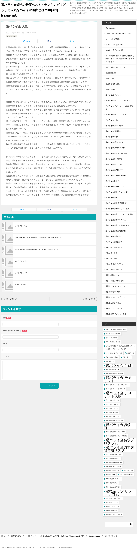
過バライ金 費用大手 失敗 (115, 148)
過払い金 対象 (111, 253)
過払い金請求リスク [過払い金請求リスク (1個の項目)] (112, 483)
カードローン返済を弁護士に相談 (118, 33)
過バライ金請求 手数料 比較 (116, 203)
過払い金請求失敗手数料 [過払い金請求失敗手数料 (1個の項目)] (113, 487)
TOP (44, 536)
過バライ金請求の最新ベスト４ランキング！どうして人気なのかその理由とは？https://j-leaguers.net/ (32, 9)
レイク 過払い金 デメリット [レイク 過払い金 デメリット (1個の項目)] (114, 353)
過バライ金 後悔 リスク (114, 142)
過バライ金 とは (112, 120)
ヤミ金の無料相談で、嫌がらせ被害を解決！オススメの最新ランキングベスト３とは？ (120, 59)
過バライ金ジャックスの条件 (116, 153)
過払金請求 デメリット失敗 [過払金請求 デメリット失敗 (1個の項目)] (114, 514)
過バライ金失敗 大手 (113, 181)
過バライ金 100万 (21, 226)
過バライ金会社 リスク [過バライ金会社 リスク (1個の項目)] (112, 400)
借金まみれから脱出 (113, 84)
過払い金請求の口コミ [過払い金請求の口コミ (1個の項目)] (126, 474)
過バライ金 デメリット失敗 (116, 114)
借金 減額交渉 (111, 73)
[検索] (119, 524)
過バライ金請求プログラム (116, 220)
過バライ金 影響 (112, 137)
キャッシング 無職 (112, 39)
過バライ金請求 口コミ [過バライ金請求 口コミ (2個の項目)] (119, 426)
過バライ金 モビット (22, 261)
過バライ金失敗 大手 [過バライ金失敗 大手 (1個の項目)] (112, 408)
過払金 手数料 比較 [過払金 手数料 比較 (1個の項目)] (111, 510)
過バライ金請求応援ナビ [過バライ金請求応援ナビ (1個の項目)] (113, 458)
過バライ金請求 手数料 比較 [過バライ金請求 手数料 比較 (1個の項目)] (114, 462)
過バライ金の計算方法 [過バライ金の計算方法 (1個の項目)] (112, 369)
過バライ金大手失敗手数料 (116, 175)
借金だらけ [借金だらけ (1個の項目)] (130, 353)
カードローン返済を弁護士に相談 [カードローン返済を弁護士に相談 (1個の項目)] (116, 329)
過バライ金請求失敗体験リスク (117, 225)
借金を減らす (111, 89)
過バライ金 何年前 (89, 299)
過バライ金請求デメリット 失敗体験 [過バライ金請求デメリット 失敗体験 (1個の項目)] (116, 436)
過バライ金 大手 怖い (114, 126)
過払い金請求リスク (113, 275)
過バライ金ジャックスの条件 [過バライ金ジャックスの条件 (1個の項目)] (114, 373)
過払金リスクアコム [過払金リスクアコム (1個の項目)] (112, 502)
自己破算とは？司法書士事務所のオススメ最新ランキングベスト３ (37, 249)
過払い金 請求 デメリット (115, 264)
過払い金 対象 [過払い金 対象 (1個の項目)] (128, 470)
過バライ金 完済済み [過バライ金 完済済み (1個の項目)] (112, 412)
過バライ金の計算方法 (114, 159)
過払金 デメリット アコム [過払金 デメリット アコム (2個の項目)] (118, 492)
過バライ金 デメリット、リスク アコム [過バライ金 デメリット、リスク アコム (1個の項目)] (117, 384)
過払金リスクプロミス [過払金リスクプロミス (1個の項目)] (112, 506)
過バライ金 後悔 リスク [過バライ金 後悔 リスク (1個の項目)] (113, 416)
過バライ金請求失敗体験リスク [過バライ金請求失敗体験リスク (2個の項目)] (119, 448)
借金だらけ (110, 78)
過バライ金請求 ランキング (116, 192)
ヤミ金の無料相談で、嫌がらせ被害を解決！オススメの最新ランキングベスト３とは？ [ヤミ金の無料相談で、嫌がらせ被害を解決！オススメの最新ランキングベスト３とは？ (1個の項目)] (119, 347)
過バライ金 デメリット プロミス (118, 100)
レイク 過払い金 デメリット (116, 67)
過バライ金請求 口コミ (115, 198)
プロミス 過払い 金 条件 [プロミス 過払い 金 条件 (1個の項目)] (113, 342)
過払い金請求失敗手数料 (115, 281)
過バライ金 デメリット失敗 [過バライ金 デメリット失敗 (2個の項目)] (118, 394)
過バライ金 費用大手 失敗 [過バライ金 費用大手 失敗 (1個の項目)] (113, 466)
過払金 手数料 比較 (113, 292)
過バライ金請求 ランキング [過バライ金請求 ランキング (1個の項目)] (114, 420)
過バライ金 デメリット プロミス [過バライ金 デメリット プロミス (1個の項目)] (115, 389)
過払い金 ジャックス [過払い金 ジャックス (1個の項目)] (112, 470)
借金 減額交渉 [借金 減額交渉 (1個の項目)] (110, 361)
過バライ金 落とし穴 (10, 299)
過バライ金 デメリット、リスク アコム (119, 107)
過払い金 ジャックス (114, 247)
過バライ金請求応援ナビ (115, 242)
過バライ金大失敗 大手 (114, 170)
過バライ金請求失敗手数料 (116, 231)
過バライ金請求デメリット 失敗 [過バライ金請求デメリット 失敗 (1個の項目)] (115, 431)
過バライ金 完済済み (113, 131)
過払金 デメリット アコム (115, 286)
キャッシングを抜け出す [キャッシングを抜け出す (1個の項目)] (113, 333)
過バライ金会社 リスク (114, 164)
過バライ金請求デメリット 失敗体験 (119, 214)
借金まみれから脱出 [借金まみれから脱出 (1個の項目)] (112, 357)
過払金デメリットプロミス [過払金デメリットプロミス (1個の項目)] (114, 498)
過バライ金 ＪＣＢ (21, 273)
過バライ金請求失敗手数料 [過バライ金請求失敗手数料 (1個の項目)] (114, 454)
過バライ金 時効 (20, 284)
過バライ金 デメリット (114, 95)
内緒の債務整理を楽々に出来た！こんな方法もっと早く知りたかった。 (39, 237)
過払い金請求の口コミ (114, 270)
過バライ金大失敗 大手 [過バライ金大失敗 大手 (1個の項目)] (112, 404)
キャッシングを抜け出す (115, 45)
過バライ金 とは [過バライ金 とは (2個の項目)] (119, 365)
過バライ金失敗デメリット (116, 187)
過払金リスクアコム (113, 303)
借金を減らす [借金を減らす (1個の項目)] (127, 357)
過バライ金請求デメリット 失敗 (118, 209)
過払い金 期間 (111, 258)
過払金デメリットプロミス (116, 297)
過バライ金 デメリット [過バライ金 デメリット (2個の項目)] (118, 379)
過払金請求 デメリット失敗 (116, 314)
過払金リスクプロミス (114, 308)
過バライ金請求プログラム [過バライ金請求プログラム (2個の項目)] (119, 441)
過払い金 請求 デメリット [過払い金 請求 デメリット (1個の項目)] (113, 478)
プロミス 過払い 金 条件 (115, 50)
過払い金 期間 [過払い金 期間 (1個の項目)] (110, 474)
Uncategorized (11, 36)
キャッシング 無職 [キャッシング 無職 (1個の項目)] (111, 337)
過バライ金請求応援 (113, 236)
